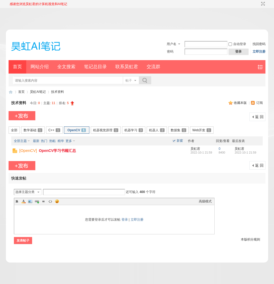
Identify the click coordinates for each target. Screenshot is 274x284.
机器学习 (133, 130)
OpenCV (76, 130)
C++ (54, 130)
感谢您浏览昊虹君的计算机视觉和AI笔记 (38, 4)
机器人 (157, 130)
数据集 (178, 130)
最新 (36, 141)
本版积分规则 (250, 239)
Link (37, 201)
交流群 (153, 66)
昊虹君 (195, 149)
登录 (124, 219)
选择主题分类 (25, 192)
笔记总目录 (95, 66)
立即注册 (259, 51)
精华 (61, 141)
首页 (17, 66)
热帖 (52, 141)
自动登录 (237, 44)
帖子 (128, 80)
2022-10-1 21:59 (245, 152)
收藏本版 (241, 103)
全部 (14, 130)
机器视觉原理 (105, 130)
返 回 (259, 117)
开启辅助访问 (258, 3)
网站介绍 (40, 66)
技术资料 (57, 92)
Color (23, 201)
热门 (44, 141)
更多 (69, 141)
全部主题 (20, 141)
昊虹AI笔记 (38, 92)
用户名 (171, 44)
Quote (43, 201)
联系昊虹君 (126, 66)
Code (50, 201)
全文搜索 (66, 66)
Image (30, 201)
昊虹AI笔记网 (11, 92)
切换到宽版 (262, 3)
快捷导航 (260, 67)
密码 (170, 51)
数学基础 (33, 130)
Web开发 (201, 130)
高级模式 (205, 201)
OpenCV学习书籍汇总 (57, 150)
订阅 (259, 103)
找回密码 (259, 44)
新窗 (180, 141)
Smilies (57, 201)
